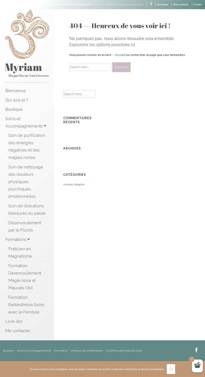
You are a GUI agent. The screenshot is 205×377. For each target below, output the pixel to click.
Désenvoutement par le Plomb (24, 227)
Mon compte (180, 4)
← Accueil (118, 54)
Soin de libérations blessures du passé (27, 210)
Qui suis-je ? (16, 100)
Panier (197, 4)
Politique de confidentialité (87, 351)
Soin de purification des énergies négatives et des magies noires (26, 146)
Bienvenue (15, 91)
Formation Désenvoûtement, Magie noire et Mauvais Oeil (25, 277)
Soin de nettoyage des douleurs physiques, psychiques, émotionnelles (25, 182)
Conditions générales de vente (124, 351)
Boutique (161, 4)
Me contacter (17, 331)
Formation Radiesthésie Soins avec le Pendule (26, 305)
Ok (171, 369)
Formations (15, 239)
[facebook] (149, 4)
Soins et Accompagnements (24, 123)
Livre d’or (14, 321)
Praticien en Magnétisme (20, 253)
